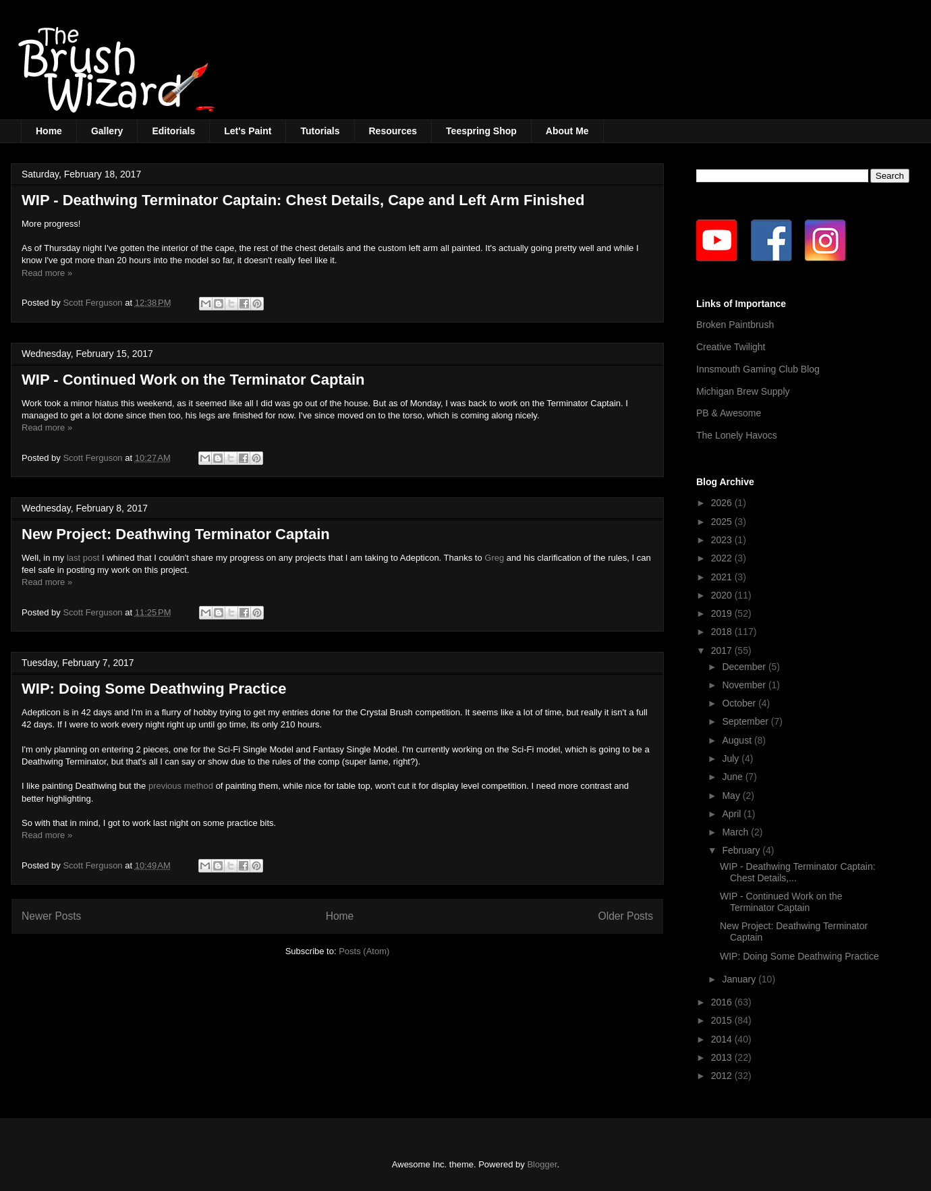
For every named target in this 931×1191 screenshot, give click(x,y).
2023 (723, 539)
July (731, 758)
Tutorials (319, 131)
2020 (723, 595)
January (740, 979)
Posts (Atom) (364, 951)
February (742, 850)
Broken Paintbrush (735, 324)
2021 (723, 577)
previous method (180, 786)
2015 (723, 1020)
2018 (723, 631)
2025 (723, 521)
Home (49, 131)
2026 (723, 502)
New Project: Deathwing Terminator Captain (176, 534)
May (732, 795)
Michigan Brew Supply (743, 391)
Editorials (173, 131)
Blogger (542, 1164)
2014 (723, 1039)
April (732, 813)
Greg (494, 558)
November (745, 685)
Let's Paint (247, 131)
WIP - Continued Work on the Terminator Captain (193, 379)
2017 (723, 650)
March (736, 832)
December (745, 666)
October (740, 703)
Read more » (47, 273)
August (738, 740)
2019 (723, 613)
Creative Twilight (730, 346)
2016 (723, 1002)
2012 (723, 1075)
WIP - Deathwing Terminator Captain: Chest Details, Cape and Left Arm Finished (303, 200)
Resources (393, 131)
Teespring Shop (481, 131)
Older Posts (625, 916)
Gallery (107, 131)
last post (83, 558)
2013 (723, 1057)
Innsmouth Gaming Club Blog (758, 369)
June (733, 776)
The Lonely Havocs (736, 435)
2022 (723, 558)
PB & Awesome (728, 413)
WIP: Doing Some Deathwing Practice (154, 688)
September (746, 721)
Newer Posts (51, 916)
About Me (567, 131)
